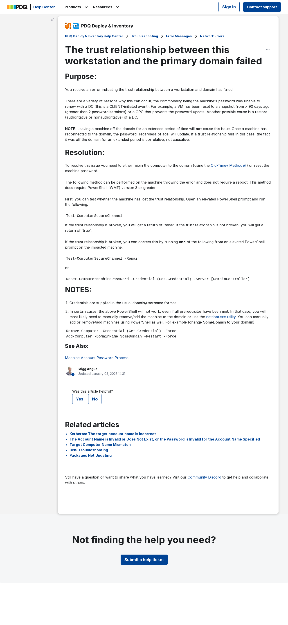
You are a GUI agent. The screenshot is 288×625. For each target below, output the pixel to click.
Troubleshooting (144, 36)
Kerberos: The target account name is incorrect (113, 434)
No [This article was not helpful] (95, 399)
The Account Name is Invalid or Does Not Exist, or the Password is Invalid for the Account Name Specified (165, 439)
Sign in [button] (229, 6)
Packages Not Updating (91, 455)
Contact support (262, 7)
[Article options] (268, 49)
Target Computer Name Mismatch (100, 444)
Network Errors (212, 36)
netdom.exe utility (221, 317)
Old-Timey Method (226, 165)
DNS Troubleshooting (89, 450)
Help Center (44, 7)
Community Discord (204, 477)
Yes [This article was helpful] (79, 399)
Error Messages (179, 36)
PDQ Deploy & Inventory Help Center (94, 36)
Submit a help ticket (144, 559)
